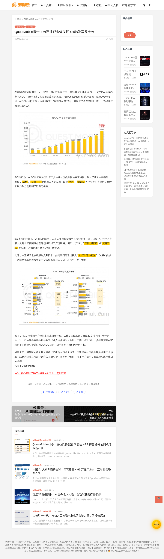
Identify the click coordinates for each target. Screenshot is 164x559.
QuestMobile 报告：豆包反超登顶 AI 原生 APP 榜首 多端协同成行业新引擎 (72, 446)
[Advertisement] (64, 66)
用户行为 (84, 384)
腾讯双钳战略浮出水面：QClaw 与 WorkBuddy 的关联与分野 (130, 113)
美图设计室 (91, 243)
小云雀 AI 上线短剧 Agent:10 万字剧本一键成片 (130, 73)
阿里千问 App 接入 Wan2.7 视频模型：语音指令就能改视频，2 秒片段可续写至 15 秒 (136, 187)
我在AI (80, 182)
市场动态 (62, 384)
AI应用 (38, 384)
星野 (71, 182)
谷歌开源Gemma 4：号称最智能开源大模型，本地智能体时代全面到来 (136, 152)
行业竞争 (95, 384)
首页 (19, 19)
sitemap (79, 551)
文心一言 (36, 182)
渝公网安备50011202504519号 (124, 551)
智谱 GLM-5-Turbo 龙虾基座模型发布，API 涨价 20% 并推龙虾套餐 (130, 86)
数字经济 (73, 384)
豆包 (25, 182)
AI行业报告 (41, 19)
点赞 (65, 392)
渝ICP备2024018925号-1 (95, 551)
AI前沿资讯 (29, 19)
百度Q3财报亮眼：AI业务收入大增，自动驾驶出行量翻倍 (67, 494)
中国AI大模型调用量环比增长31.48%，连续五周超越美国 (136, 162)
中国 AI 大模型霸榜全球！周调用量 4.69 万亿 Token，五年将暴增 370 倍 (72, 471)
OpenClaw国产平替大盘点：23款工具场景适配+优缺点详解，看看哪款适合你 (130, 59)
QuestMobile (49, 384)
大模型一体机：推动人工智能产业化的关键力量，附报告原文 (69, 515)
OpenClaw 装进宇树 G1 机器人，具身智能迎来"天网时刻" (130, 100)
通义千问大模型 (86, 255)
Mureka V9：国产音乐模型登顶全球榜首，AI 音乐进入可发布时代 (136, 141)
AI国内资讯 (30, 27)
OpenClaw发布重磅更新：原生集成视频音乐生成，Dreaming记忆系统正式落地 (136, 174)
